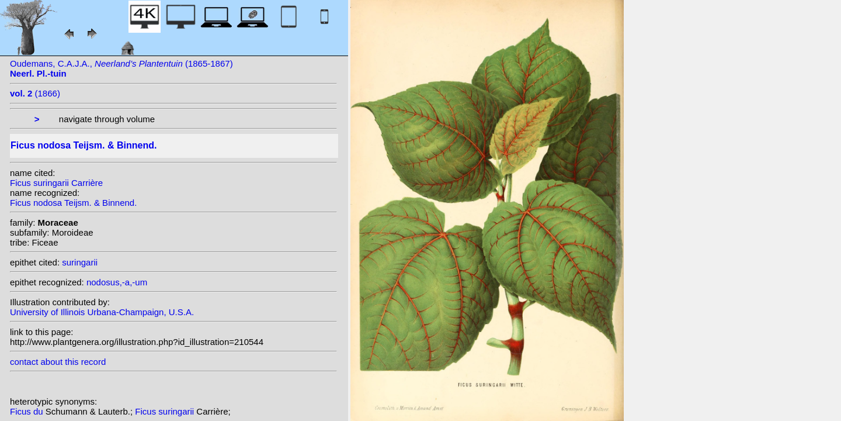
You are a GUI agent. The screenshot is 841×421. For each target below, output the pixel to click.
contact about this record (58, 362)
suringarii (80, 262)
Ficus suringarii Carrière (56, 183)
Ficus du (28, 411)
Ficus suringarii (165, 411)
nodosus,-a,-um (116, 282)
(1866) (35, 93)
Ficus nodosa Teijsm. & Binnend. (73, 203)
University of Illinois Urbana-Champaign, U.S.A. (102, 312)
